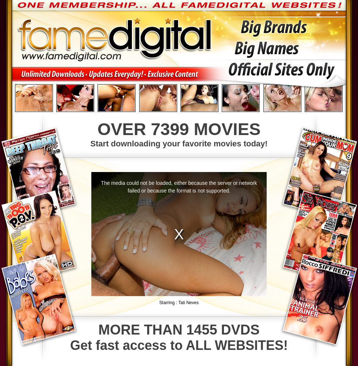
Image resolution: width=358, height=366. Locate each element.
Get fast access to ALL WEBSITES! (179, 337)
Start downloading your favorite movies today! (179, 133)
